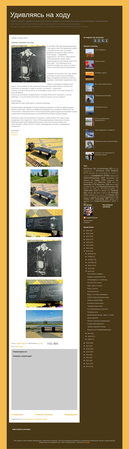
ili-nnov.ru (14, 135)
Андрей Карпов (91, 217)
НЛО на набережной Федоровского (102, 119)
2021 (88, 245)
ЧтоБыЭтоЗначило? (102, 201)
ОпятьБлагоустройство (108, 188)
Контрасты (110, 180)
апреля (90, 336)
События (101, 195)
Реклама (114, 193)
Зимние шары (100, 61)
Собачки (91, 195)
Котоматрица (88, 182)
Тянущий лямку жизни (95, 306)
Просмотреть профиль (88, 221)
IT (117, 201)
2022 (88, 242)
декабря (91, 254)
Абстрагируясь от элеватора (97, 280)
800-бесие (88, 169)
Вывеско (114, 171)
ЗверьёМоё (110, 178)
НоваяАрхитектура (107, 187)
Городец (113, 173)
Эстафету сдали (100, 73)
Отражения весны (101, 107)
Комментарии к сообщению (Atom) (35, 419)
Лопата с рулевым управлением (98, 321)
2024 (88, 236)
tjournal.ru (14, 133)
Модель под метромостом (96, 277)
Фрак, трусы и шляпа (94, 286)
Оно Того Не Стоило (94, 282)
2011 (88, 363)
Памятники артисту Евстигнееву (106, 141)
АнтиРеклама (102, 169)
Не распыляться (93, 291)
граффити (86, 176)
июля (90, 268)
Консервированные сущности (97, 309)
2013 (88, 357)
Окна (94, 188)
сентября (91, 262)
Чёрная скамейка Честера (96, 327)
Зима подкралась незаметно (105, 130)
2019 (88, 251)
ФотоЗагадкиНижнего (107, 197)
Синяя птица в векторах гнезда (98, 297)
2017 (88, 346)
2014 (88, 355)
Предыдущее (70, 414)
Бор (114, 168)
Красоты (101, 182)
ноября (90, 256)
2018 (88, 343)
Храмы (86, 199)
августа (90, 265)
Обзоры (86, 188)
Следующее (17, 414)
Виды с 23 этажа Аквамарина (97, 294)
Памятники (19, 346)
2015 (88, 352)
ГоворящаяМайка (103, 173)
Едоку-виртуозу (92, 318)
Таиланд (86, 197)
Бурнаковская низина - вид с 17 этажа (100, 315)
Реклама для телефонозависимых (99, 330)
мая (89, 333)
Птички (90, 193)
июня (90, 271)
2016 (88, 349)
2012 (88, 360)
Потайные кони (92, 312)
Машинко (101, 184)
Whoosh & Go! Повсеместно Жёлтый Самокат (104, 154)
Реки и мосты (102, 193)
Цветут (112, 199)
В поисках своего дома (95, 303)
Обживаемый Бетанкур (103, 95)
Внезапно (100, 171)
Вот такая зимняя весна (103, 84)
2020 (88, 248)
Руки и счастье (92, 288)
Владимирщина (88, 171)
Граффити (97, 175)
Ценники (87, 201)
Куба (113, 182)
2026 (88, 230)
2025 (88, 233)
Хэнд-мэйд (99, 199)
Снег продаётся (100, 50)
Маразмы (88, 184)
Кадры (97, 180)
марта (90, 339)
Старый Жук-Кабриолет (95, 324)
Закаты (112, 176)
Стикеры (110, 195)
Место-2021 (91, 187)
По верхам (103, 190)
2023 (88, 239)
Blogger (87, 442)
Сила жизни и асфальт (95, 274)
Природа (114, 190)
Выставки (92, 173)
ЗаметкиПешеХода (91, 178)
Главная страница (44, 414)
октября (91, 259)
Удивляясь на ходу (40, 15)
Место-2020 (114, 184)
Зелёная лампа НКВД (94, 300)
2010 (88, 366)
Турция (93, 197)
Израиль (87, 180)
